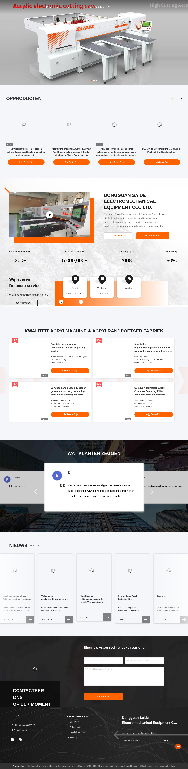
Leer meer (118, 235)
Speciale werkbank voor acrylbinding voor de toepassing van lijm (68, 347)
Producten (52, 7)
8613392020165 (102, 294)
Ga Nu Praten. (23, 303)
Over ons (69, 7)
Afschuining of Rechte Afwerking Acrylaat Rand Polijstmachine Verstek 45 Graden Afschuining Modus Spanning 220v (71, 152)
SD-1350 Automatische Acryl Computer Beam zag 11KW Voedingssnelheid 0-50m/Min (149, 391)
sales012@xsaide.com (74, 294)
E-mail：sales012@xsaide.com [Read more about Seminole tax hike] (26, 730)
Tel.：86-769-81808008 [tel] (23, 725)
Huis (38, 7)
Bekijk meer (35, 545)
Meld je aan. (170, 740)
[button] (181, 98)
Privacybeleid (18, 766)
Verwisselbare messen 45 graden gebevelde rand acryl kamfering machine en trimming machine (26, 152)
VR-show (85, 7)
